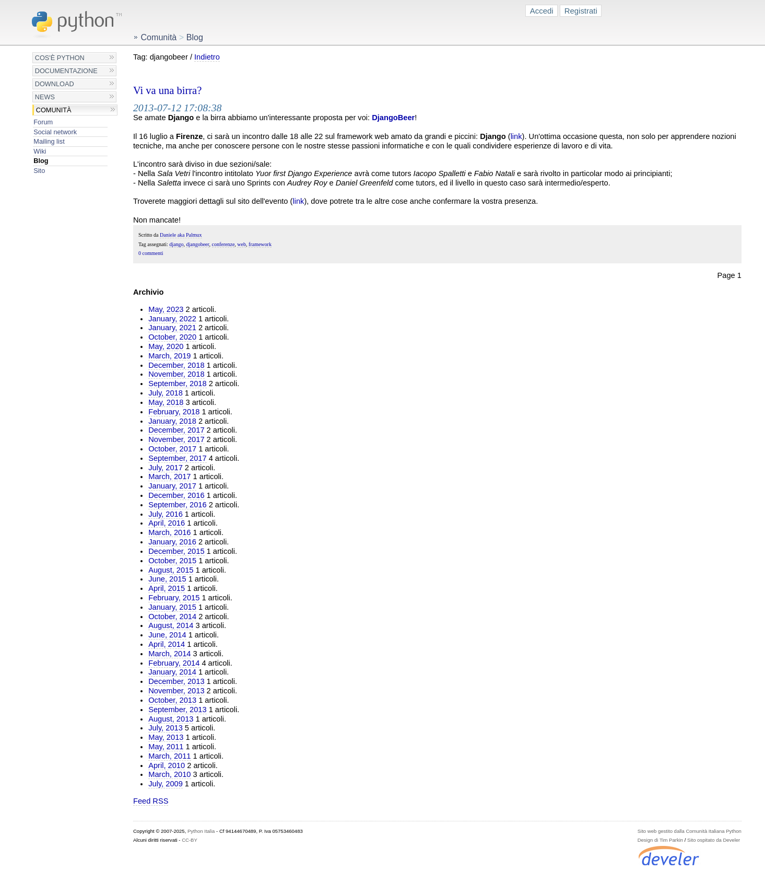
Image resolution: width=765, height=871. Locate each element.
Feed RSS (150, 801)
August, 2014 (170, 625)
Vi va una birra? (167, 90)
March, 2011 (169, 756)
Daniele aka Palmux (181, 235)
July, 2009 (165, 784)
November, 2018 (176, 374)
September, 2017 (177, 458)
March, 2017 (169, 476)
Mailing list (48, 141)
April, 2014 (166, 644)
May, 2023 (165, 309)
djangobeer (197, 244)
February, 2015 (173, 598)
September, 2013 (177, 709)
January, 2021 (172, 327)
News (45, 97)
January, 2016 (172, 542)
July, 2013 (165, 728)
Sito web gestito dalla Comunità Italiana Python (690, 831)
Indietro (207, 57)
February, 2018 (173, 412)
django (176, 244)
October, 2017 (172, 449)
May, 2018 (165, 402)
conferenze (223, 244)
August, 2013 (170, 719)
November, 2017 (176, 439)
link (516, 136)
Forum (43, 122)
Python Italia (201, 831)
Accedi (542, 10)
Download (54, 84)
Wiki (39, 151)
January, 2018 (172, 421)
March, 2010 (169, 774)
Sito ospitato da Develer (713, 840)
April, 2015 (166, 588)
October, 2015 (172, 560)
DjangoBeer (393, 117)
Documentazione (66, 71)
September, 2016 (177, 505)
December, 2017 (176, 430)
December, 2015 (176, 551)
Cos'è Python (60, 58)
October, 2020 (172, 337)
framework (260, 244)
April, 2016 (166, 523)
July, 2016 (165, 514)
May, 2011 (165, 746)
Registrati (580, 10)
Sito (39, 171)
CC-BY (189, 840)
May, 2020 (165, 346)
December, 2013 (176, 681)
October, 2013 (172, 700)
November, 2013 (176, 691)
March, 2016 (169, 532)
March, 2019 (169, 356)
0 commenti (150, 253)
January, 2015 (172, 607)
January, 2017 (172, 486)
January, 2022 (172, 319)
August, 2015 (170, 570)
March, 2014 (169, 653)
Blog (40, 161)
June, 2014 (167, 635)
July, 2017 (165, 467)
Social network (55, 132)
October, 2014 (172, 616)
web (241, 244)
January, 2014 (172, 672)
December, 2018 (176, 365)
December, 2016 (176, 495)
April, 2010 (166, 765)
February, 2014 (173, 663)
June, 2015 (167, 579)
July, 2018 (165, 393)
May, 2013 (165, 737)
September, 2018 (177, 383)
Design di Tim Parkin (660, 840)
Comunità (54, 110)
